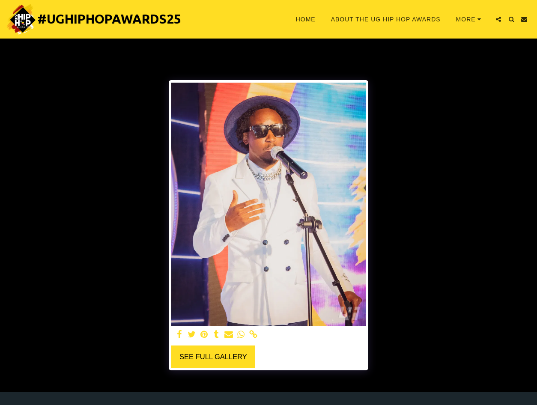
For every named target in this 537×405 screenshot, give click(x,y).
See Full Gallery (213, 356)
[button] (498, 19)
